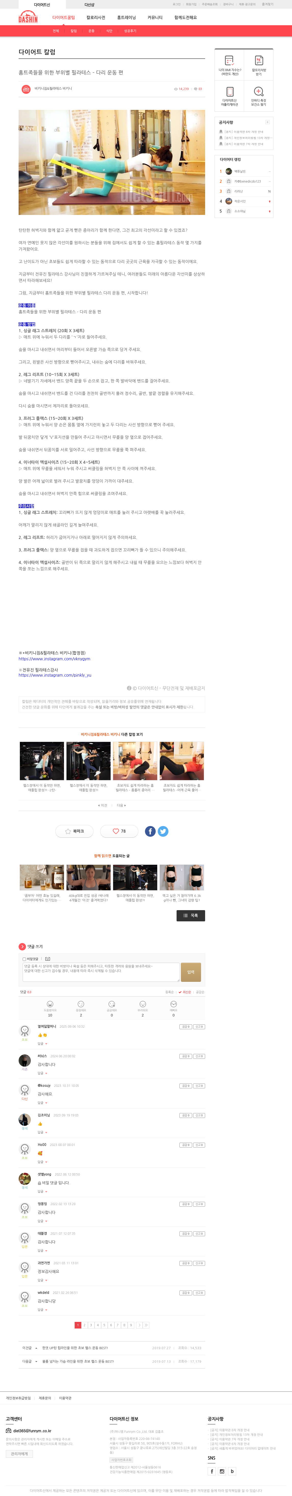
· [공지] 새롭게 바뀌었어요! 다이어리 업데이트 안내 (241, 1448)
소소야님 (240, 211)
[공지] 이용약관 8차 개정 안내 (243, 132)
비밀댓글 (32, 959)
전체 (56, 31)
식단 (109, 31)
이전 (104, 805)
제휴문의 (45, 1398)
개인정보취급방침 (18, 1398)
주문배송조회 (210, 4)
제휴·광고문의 (247, 4)
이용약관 (65, 1398)
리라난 (238, 191)
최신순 (185, 992)
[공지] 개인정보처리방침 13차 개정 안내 (248, 138)
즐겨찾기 (267, 4)
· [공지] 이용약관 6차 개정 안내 (228, 1444)
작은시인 (240, 201)
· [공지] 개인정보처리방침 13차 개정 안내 (235, 1434)
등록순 (169, 992)
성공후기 (130, 31)
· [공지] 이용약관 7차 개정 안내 (228, 1439)
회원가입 (191, 4)
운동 (91, 31)
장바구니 (228, 4)
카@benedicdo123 (247, 181)
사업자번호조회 (121, 1460)
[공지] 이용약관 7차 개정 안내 (243, 144)
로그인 (177, 4)
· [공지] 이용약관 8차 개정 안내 (228, 1430)
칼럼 (74, 31)
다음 (120, 805)
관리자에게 (19, 1454)
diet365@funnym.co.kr (28, 1430)
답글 (40, 1043)
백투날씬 (240, 171)
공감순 (200, 992)
